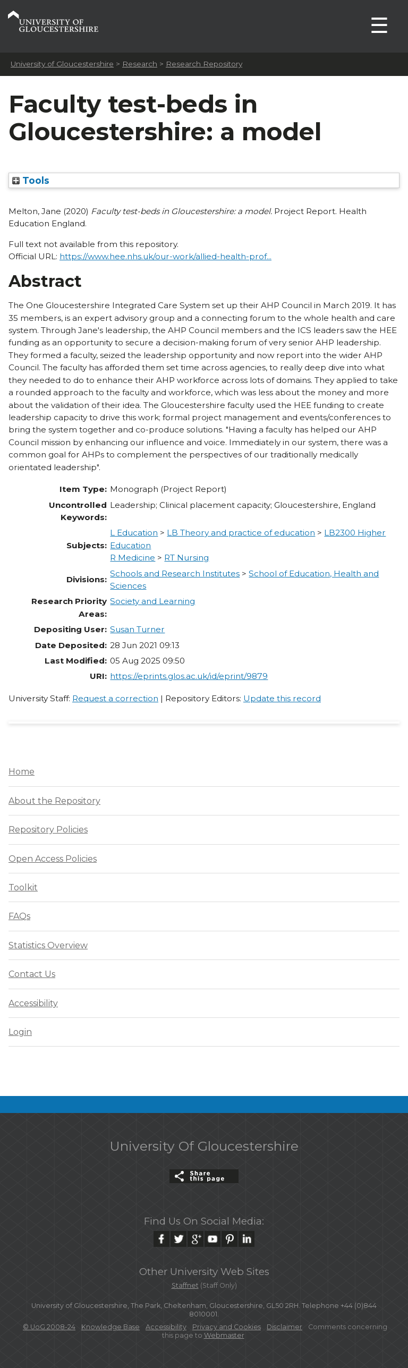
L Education (134, 533)
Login (20, 1032)
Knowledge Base (110, 1327)
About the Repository (54, 801)
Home (21, 772)
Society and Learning (152, 601)
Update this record (282, 698)
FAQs (19, 916)
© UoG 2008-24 (49, 1327)
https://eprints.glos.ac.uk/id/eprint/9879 (189, 676)
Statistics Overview (48, 945)
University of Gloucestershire (62, 64)
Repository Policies (48, 830)
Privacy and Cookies (226, 1327)
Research (139, 64)
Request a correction (115, 698)
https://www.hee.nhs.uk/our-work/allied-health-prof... (165, 256)
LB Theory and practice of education (241, 533)
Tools (30, 180)
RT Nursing (186, 558)
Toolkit (23, 887)
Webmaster (224, 1335)
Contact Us (31, 974)
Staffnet (185, 1285)
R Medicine (132, 558)
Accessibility (33, 1003)
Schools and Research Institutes (175, 573)
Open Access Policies (52, 859)
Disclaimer (284, 1327)
